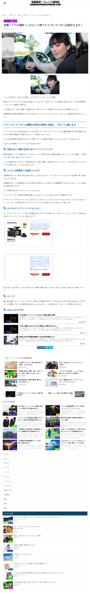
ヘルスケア (7, 490)
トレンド (6, 476)
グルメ (6, 463)
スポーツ (6, 467)
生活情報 (16, 20)
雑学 (5, 508)
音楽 (5, 512)
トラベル (6, 472)
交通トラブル (8, 20)
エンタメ (6, 458)
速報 (5, 503)
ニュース (6, 481)
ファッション (8, 485)
